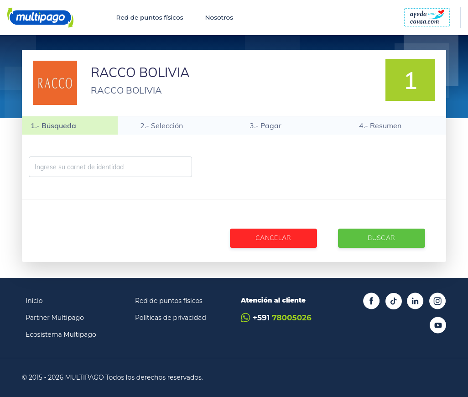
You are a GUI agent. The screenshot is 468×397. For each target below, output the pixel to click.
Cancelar (273, 238)
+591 (276, 318)
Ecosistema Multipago (61, 334)
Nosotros (219, 17)
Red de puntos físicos (149, 17)
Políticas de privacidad (170, 317)
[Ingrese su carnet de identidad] (110, 167)
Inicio (34, 300)
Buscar (381, 238)
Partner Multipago (55, 317)
